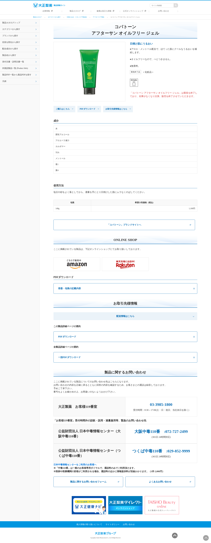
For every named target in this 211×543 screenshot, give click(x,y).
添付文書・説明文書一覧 (13, 62)
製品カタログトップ (11, 23)
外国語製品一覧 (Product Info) (15, 68)
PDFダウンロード (87, 109)
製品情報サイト (49, 5)
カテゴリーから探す (11, 29)
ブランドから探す (10, 36)
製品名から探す (9, 55)
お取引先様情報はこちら (116, 109)
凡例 (4, 81)
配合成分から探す (10, 49)
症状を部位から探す (11, 42)
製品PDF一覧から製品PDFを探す (16, 75)
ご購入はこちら (63, 109)
